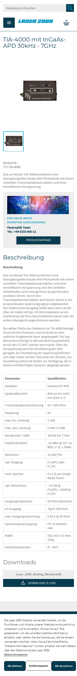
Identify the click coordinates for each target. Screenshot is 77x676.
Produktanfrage (38, 240)
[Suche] (38, 8)
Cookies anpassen (38, 665)
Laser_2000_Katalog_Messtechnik (38, 574)
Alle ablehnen (15, 666)
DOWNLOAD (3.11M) (42, 583)
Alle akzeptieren (63, 666)
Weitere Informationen (16, 654)
